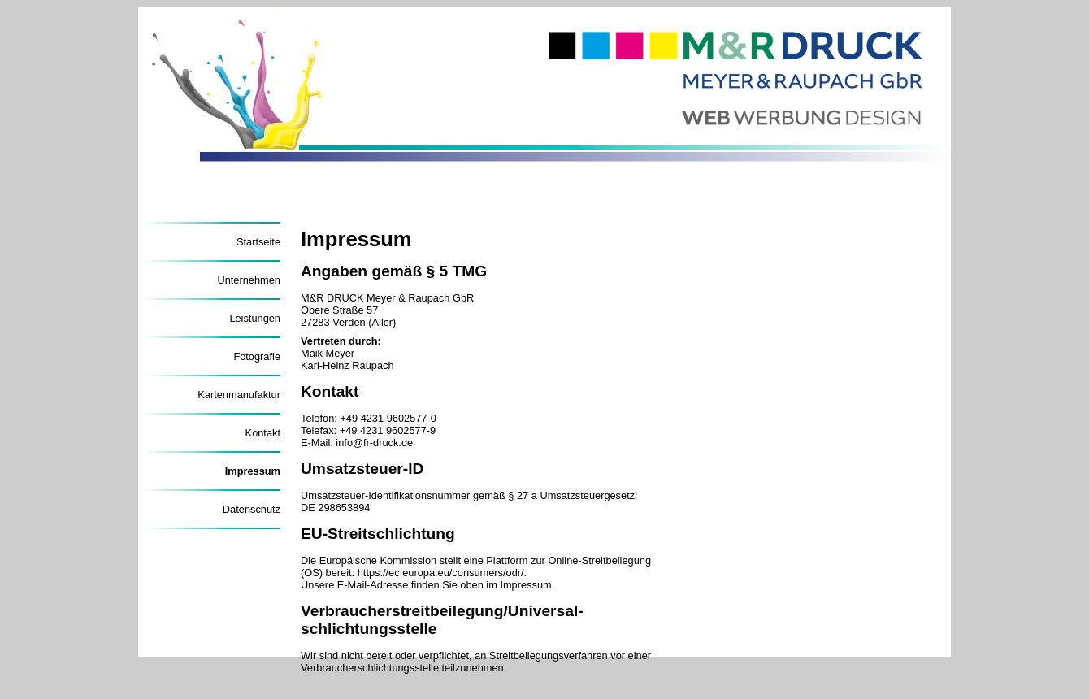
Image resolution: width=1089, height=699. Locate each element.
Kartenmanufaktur (238, 395)
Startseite (258, 242)
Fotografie (256, 356)
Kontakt (262, 433)
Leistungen (254, 318)
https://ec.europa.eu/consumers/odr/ (441, 573)
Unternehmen (248, 280)
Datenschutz (251, 509)
